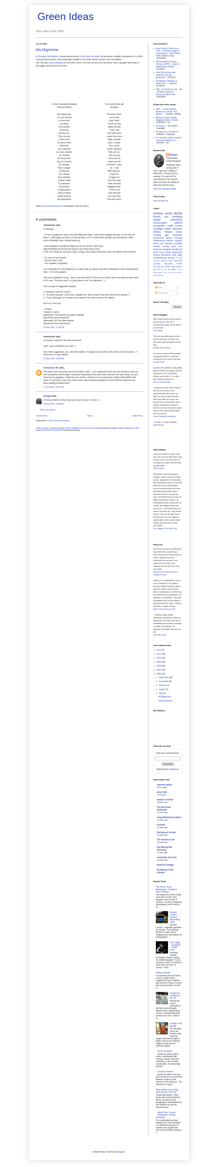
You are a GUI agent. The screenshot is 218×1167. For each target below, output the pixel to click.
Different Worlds (163, 973)
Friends (68, 428)
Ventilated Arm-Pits (78, 428)
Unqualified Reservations (169, 817)
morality (175, 249)
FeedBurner (173, 769)
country (165, 246)
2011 (159, 654)
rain (161, 243)
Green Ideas (65, 16)
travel (161, 252)
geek (163, 267)
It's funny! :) (161, 126)
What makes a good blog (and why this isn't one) (167, 1090)
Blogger (121, 1152)
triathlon (170, 240)
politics (157, 231)
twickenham (158, 238)
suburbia (168, 243)
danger (157, 219)
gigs (167, 235)
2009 (159, 662)
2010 (159, 658)
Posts (159, 287)
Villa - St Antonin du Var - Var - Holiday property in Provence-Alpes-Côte (169, 91)
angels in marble (165, 799)
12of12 (179, 269)
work (168, 213)
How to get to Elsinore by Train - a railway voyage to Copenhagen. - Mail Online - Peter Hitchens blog (168, 52)
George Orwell (159, 362)
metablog (61, 428)
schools (171, 258)
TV (177, 258)
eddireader (177, 261)
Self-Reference (129, 428)
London (38, 428)
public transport (173, 228)
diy (181, 249)
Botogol (47, 396)
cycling (157, 234)
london (158, 213)
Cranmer (161, 825)
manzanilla (168, 264)
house (168, 252)
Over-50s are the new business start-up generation (165, 75)
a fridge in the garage (176, 1024)
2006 (159, 674)
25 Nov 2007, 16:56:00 (53, 358)
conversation (160, 222)
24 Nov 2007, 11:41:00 (53, 327)
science (164, 261)
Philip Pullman (158, 468)
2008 (159, 666)
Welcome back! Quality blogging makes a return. (167, 118)
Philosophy (106, 428)
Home (90, 416)
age (180, 258)
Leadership (53, 428)
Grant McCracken (160, 635)
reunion (156, 261)
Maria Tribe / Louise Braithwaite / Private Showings (166, 1115)
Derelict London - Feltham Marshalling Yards (175, 917)
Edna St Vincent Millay (162, 382)
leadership (177, 235)
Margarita (98, 428)
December (164, 677)
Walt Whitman (158, 425)
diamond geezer (164, 785)
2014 (159, 650)
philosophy (176, 219)
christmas (157, 249)
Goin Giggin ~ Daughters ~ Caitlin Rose (175, 946)
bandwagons (157, 272)
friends (157, 216)
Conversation (57, 430)
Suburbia (45, 428)
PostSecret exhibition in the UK (175, 995)
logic (173, 267)
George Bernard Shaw (161, 348)
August (162, 689)
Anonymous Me (51, 368)
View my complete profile (164, 189)
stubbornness (158, 275)
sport (155, 252)
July (161, 693)
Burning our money (166, 832)
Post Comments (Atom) (58, 420)
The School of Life (166, 839)
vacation (178, 240)
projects (179, 267)
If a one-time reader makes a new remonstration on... (169, 139)
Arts (87, 428)
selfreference (159, 240)
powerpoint (177, 252)
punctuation (178, 272)
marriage (178, 238)
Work (92, 428)
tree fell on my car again (164, 269)
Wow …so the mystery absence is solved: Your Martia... (166, 111)
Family (120, 428)
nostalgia (158, 228)
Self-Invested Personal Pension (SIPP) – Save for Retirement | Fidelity (168, 64)
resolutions (166, 255)
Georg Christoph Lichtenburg (164, 416)
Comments (161, 293)
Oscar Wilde (158, 331)
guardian (156, 264)
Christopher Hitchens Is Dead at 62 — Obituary (166, 82)
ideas (173, 246)
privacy (156, 255)
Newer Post (42, 416)
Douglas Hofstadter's (48, 56)
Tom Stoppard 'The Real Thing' (165, 528)
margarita (167, 249)
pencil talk (162, 792)
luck (180, 246)
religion (168, 231)
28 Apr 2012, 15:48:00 (53, 404)
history (168, 267)
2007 (159, 670)
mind (174, 255)
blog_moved (168, 272)
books (156, 243)
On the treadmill (165, 1051)
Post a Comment (47, 410)
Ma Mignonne (47, 50)
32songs (156, 267)
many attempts (56, 62)
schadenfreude (160, 258)
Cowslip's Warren (165, 1071)
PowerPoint (47, 430)
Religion (114, 428)
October (163, 685)
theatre (179, 264)
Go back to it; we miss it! (167, 132)
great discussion (53, 206)
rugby (179, 255)
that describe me (160, 201)
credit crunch (174, 225)
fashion (169, 238)
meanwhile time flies (167, 857)
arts (166, 216)
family (178, 213)
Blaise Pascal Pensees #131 (164, 609)
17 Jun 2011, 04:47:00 (53, 387)
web (170, 261)
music (179, 231)
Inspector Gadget (165, 865)
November (164, 681)
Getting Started (165, 701)
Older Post (137, 416)
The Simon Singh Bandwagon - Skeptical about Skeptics (166, 889)
